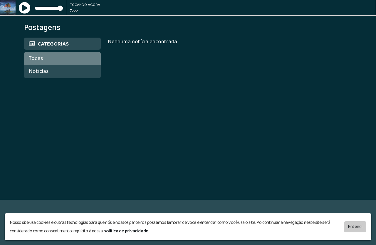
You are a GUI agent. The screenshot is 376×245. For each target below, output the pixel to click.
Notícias (38, 71)
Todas (36, 58)
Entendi (355, 226)
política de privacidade (125, 231)
